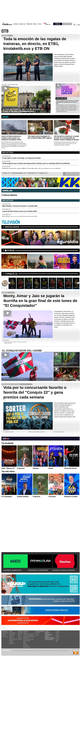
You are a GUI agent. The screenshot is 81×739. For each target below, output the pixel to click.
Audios (36, 635)
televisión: (5, 631)
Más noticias (7, 152)
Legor (68, 287)
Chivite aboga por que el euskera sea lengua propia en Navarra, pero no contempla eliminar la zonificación (36, 163)
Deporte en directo (27, 647)
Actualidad (20, 632)
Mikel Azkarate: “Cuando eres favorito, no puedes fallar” (20, 206)
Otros (39, 24)
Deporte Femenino (27, 640)
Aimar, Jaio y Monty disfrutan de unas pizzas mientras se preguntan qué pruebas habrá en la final (66, 379)
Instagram (58, 635)
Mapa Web (65, 650)
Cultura (19, 636)
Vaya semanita (5, 636)
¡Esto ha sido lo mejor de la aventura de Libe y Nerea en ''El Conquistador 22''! (66, 363)
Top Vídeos (37, 632)
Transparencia (55, 650)
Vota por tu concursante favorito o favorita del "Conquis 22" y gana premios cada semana (34, 392)
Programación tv (5, 632)
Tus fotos (67, 173)
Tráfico (47, 633)
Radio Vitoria (11, 635)
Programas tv (4, 634)
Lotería (47, 636)
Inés (28, 287)
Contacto (60, 650)
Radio (35, 24)
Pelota (24, 642)
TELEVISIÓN (10, 222)
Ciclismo (25, 643)
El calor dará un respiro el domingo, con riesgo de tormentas (21, 158)
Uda (12, 287)
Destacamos (12, 227)
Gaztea (10, 636)
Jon (60, 287)
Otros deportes (26, 645)
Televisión (29, 24)
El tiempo (47, 632)
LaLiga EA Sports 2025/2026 (29, 634)
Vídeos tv (4, 635)
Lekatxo (76, 287)
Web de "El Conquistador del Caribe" (37, 431)
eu (77, 24)
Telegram (57, 637)
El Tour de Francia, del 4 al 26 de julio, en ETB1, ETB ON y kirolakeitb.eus (23, 110)
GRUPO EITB (67, 23)
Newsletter (58, 631)
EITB (4, 31)
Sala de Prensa (49, 639)
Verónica (52, 287)
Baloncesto (25, 644)
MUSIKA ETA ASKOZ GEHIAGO (64, 570)
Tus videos (67, 175)
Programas (11, 640)
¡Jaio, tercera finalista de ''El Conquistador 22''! (14, 378)
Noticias (16, 24)
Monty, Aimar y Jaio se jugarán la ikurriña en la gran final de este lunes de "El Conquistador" (40, 301)
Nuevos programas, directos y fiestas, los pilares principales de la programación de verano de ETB (67, 102)
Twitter (57, 634)
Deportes (22, 24)
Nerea (44, 287)
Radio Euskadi (12, 634)
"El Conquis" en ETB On (59, 431)
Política (19, 635)
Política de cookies (37, 650)
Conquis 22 (11, 274)
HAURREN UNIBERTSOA (12, 570)
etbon (10, 250)
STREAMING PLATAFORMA (38, 570)
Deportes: (25, 631)
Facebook (58, 632)
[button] (38, 246)
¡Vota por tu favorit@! (9, 431)
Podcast (11, 642)
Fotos (36, 634)
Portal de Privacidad (22, 650)
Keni (20, 287)
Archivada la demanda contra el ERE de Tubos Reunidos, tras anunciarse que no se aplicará (31, 168)
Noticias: (20, 631)
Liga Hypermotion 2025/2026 (29, 636)
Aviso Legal (29, 650)
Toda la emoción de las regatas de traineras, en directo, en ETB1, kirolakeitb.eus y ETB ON (34, 44)
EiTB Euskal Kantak (13, 639)
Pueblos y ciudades (50, 638)
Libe (36, 287)
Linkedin (57, 638)
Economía (20, 634)
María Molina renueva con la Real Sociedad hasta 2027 (19, 216)
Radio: (10, 631)
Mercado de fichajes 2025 (28, 639)
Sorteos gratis (49, 634)
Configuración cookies (46, 650)
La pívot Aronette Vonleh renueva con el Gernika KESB (19, 211)
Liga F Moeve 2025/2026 (28, 635)
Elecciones (48, 635)
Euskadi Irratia (12, 632)
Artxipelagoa (11, 643)
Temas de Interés (49, 637)
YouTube (57, 639)
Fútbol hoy (25, 632)
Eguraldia (20, 639)
